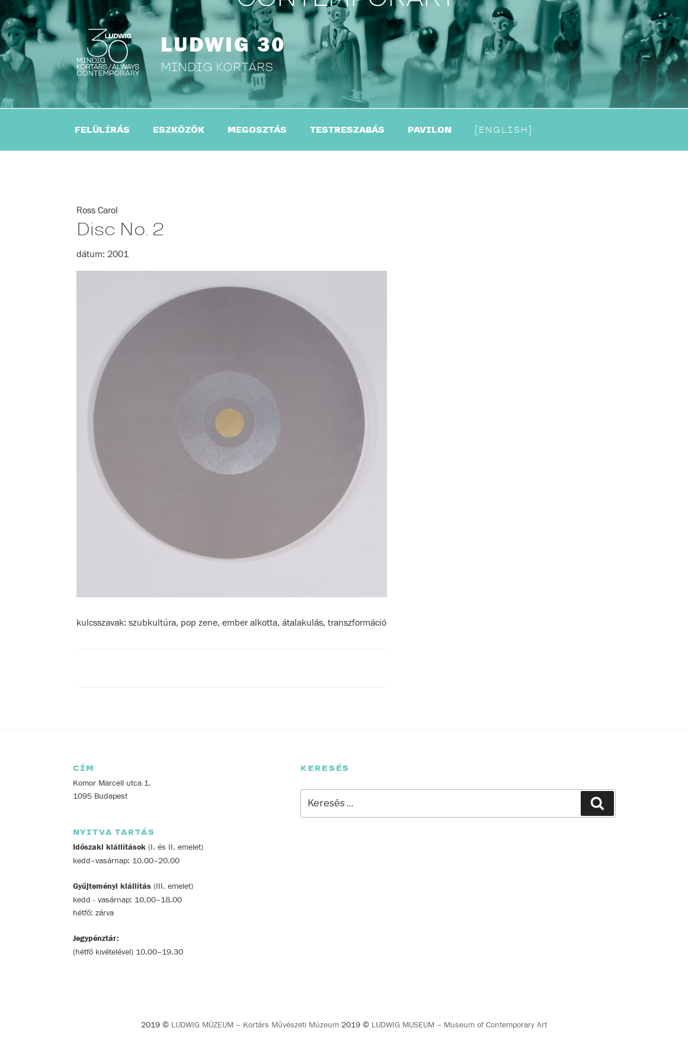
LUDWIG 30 (223, 45)
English (504, 130)
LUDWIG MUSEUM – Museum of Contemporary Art (459, 1025)
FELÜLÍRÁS (102, 130)
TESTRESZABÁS (347, 130)
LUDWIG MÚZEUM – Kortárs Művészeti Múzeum (255, 1025)
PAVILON (430, 130)
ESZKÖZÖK (178, 130)
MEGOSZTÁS (257, 130)
